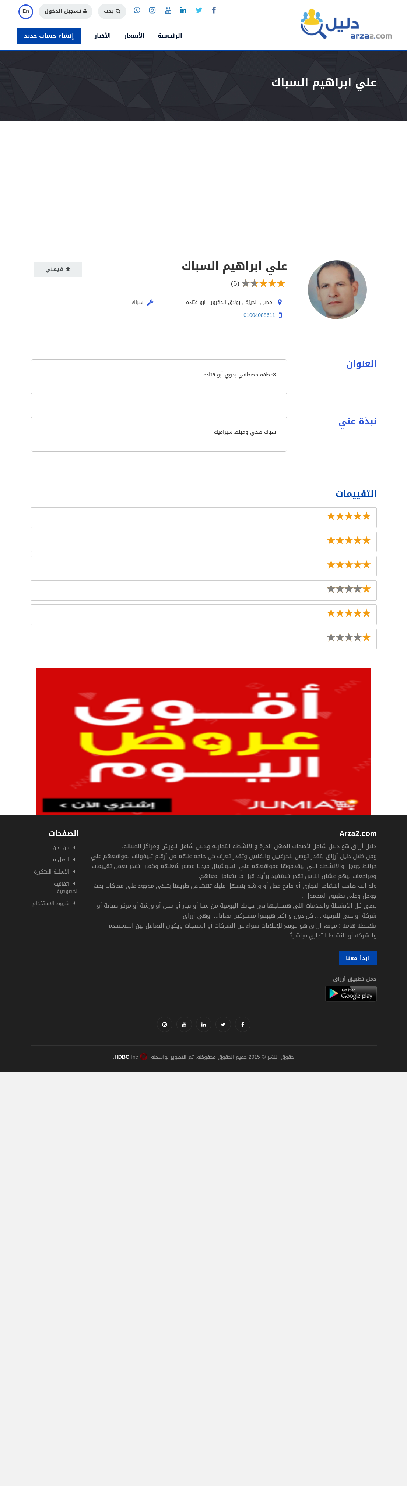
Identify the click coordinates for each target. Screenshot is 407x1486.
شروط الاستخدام (50, 903)
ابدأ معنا (358, 958)
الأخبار (102, 36)
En (25, 11)
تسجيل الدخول (66, 11)
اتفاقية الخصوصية (66, 887)
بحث (112, 11)
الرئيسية (170, 36)
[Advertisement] (203, 175)
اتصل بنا (60, 860)
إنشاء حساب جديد (49, 36)
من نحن (61, 848)
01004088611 (259, 315)
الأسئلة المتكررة (51, 872)
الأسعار (134, 36)
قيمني (58, 269)
